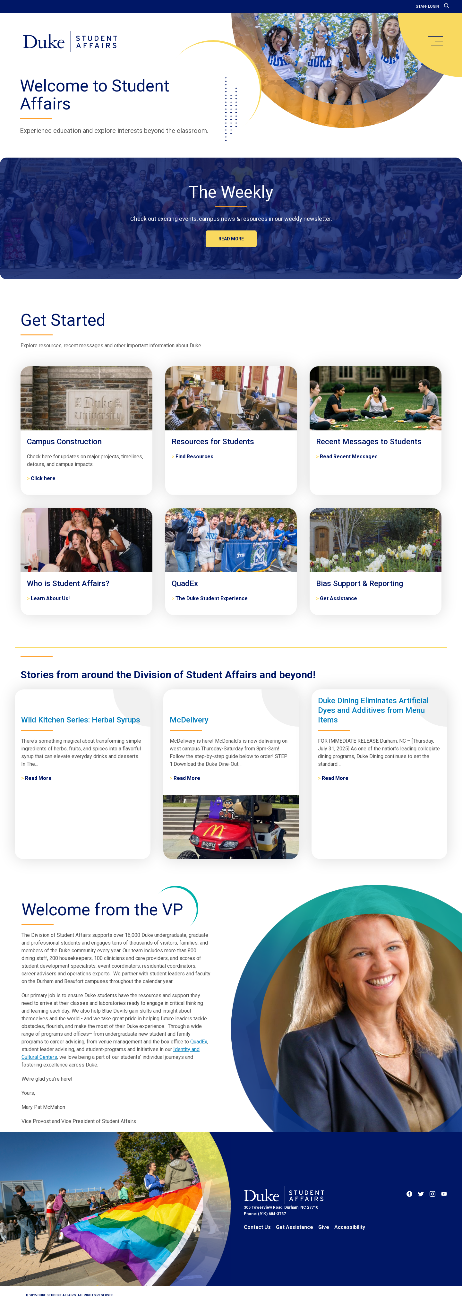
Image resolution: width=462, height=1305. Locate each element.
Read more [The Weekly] (231, 238)
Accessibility (349, 1227)
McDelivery (189, 719)
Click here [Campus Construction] (43, 478)
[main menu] (435, 41)
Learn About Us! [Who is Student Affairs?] (50, 598)
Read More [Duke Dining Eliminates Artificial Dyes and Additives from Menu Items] (335, 778)
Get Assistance (294, 1227)
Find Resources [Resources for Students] (194, 457)
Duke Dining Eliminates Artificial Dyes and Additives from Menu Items (373, 710)
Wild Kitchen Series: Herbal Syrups (80, 719)
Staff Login (427, 6)
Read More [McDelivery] (187, 778)
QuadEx (198, 1042)
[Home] (70, 42)
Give (323, 1227)
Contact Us (257, 1227)
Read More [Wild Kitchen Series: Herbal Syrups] (38, 778)
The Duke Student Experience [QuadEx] (211, 598)
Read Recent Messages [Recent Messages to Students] (349, 457)
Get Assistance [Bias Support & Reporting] (338, 598)
